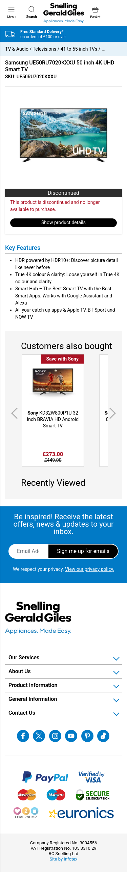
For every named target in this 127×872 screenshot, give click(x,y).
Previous (13, 413)
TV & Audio (16, 49)
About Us (19, 671)
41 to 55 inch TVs (79, 49)
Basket (95, 12)
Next (114, 413)
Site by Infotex (63, 859)
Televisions (45, 49)
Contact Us (21, 713)
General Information (32, 699)
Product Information (33, 685)
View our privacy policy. (89, 569)
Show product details (63, 222)
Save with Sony (62, 359)
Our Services (23, 657)
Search (31, 12)
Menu (11, 12)
